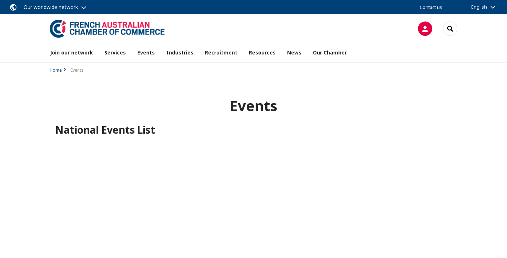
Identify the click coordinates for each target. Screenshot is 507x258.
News (294, 52)
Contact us (431, 7)
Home (56, 70)
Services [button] (115, 52)
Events (146, 52)
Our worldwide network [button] (51, 7)
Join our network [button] (71, 52)
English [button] (479, 7)
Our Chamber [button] (330, 52)
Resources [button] (262, 52)
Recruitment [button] (221, 52)
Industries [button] (179, 52)
